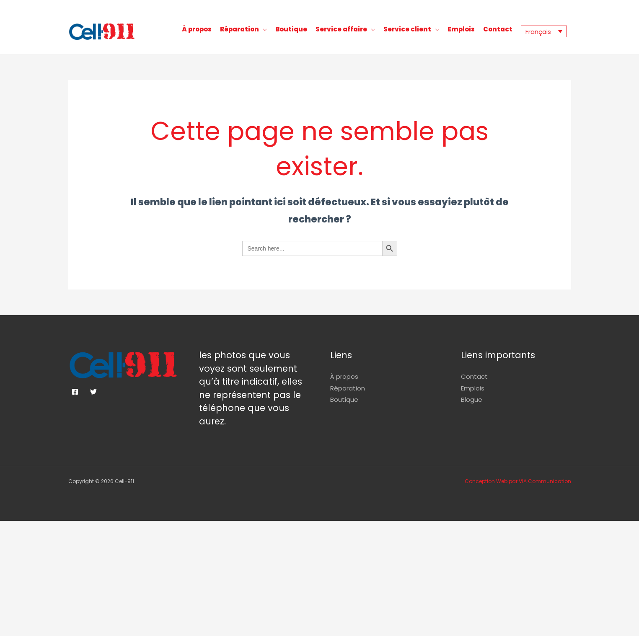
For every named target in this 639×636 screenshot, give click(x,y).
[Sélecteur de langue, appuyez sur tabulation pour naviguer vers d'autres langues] (544, 31)
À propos (197, 29)
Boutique (291, 29)
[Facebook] (75, 391)
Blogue (471, 399)
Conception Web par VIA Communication (518, 481)
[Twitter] (93, 391)
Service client (407, 29)
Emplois (461, 29)
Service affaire (341, 29)
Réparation (239, 29)
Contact (497, 29)
